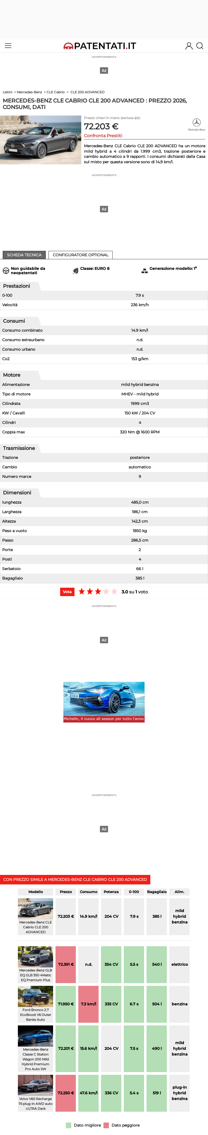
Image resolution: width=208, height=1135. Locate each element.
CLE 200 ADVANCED (87, 92)
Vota (67, 591)
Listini (7, 92)
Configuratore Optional (80, 254)
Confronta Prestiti (103, 135)
